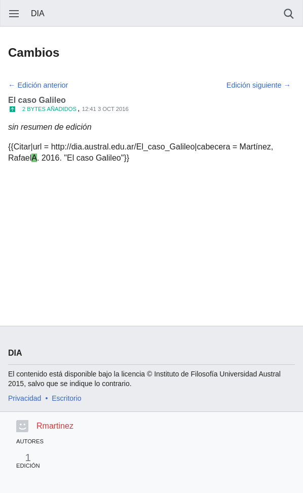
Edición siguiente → (258, 85)
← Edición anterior (38, 85)
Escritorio (66, 398)
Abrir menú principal (14, 14)
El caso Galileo (37, 100)
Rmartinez (54, 426)
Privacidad (24, 398)
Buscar (289, 14)
